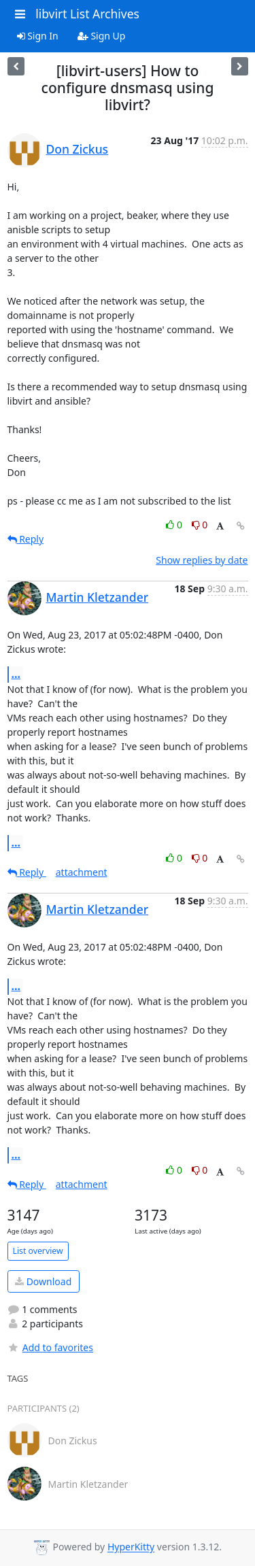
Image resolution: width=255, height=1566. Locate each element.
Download (43, 1281)
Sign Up (102, 35)
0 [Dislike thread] (200, 524)
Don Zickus (77, 149)
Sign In (37, 35)
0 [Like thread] (175, 524)
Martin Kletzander (97, 597)
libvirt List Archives (87, 13)
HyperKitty (130, 1547)
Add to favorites (50, 1347)
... (16, 673)
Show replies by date (202, 560)
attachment (81, 872)
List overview (38, 1251)
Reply (25, 538)
